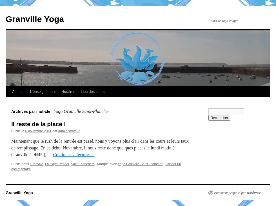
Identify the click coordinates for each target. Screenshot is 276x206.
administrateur (69, 131)
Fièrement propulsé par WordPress (237, 193)
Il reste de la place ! (38, 124)
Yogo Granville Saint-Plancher (140, 164)
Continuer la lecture (73, 154)
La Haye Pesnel (57, 164)
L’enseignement (43, 91)
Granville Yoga (35, 19)
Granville (36, 164)
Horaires (68, 91)
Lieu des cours (93, 91)
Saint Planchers (83, 164)
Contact (18, 91)
